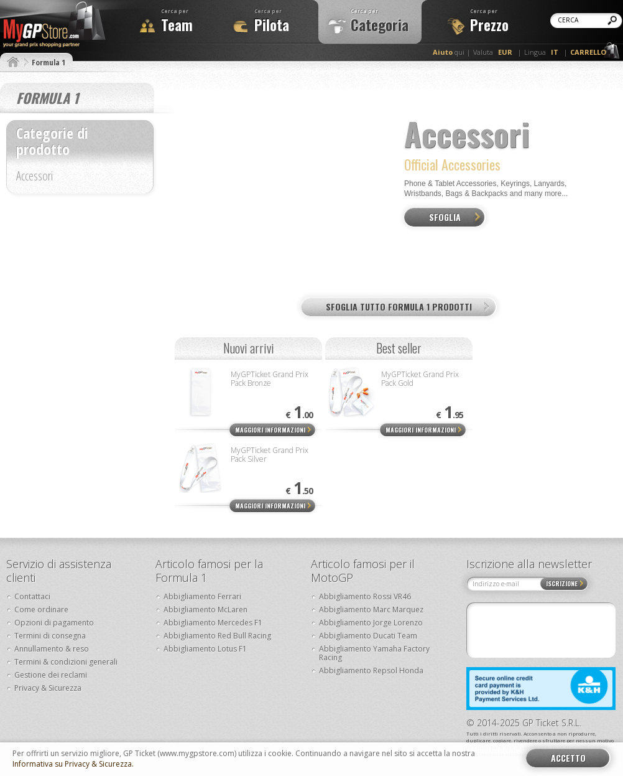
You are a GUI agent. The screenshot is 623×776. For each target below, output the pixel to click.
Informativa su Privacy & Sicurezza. (73, 764)
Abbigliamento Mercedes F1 (213, 622)
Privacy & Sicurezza (47, 688)
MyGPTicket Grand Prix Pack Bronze (269, 378)
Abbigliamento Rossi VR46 (365, 596)
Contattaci (32, 596)
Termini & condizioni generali (66, 662)
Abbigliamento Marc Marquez (371, 609)
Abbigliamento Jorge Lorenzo (371, 622)
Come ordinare (41, 609)
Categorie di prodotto (52, 141)
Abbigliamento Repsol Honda (371, 670)
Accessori (34, 177)
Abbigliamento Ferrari (202, 596)
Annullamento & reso (51, 648)
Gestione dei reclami (50, 675)
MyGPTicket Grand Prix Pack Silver (269, 454)
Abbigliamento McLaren (205, 609)
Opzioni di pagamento (54, 622)
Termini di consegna (50, 635)
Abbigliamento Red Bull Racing (217, 635)
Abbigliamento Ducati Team (368, 635)
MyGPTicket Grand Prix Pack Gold (420, 378)
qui (448, 52)
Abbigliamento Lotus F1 (205, 648)
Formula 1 (48, 62)
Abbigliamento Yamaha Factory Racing (374, 653)
